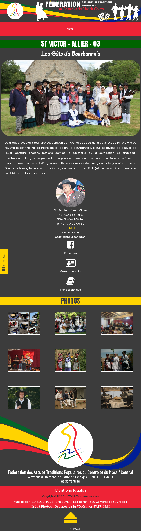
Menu (40, 31)
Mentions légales (70, 489)
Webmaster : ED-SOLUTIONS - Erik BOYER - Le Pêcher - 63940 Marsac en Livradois (70, 501)
